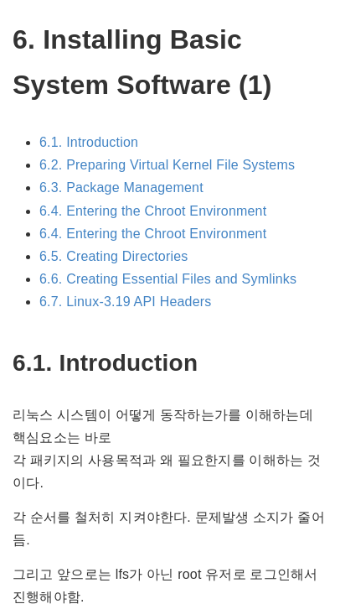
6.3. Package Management (121, 187)
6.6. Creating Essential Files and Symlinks (167, 279)
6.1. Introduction (88, 142)
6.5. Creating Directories (113, 256)
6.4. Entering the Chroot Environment (152, 211)
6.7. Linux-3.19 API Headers (125, 301)
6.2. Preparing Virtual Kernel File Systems (167, 165)
